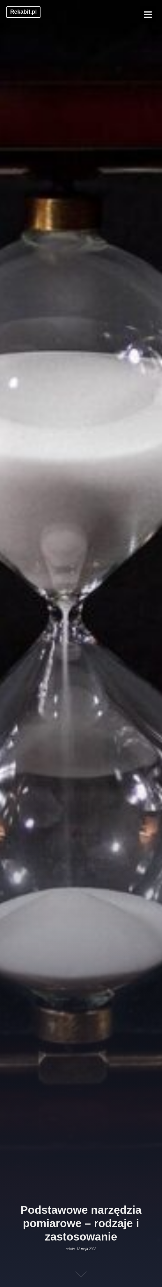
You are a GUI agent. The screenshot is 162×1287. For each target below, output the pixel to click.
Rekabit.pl (23, 12)
